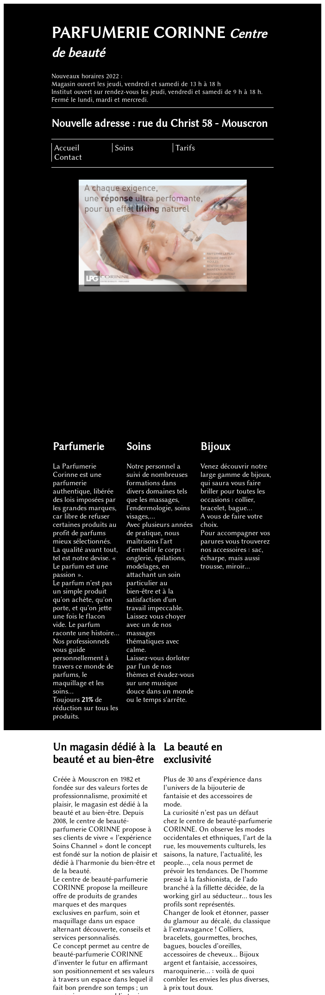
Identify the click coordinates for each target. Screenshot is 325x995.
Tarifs (185, 147)
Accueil (67, 147)
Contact (68, 157)
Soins (124, 147)
